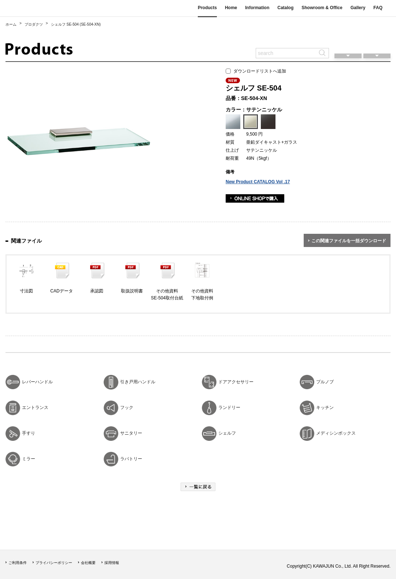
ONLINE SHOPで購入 (255, 198)
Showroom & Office (321, 7)
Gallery (358, 7)
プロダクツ (34, 24)
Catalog (285, 7)
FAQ (377, 7)
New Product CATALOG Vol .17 (258, 181)
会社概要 (88, 563)
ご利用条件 (17, 563)
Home (231, 7)
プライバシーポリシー (54, 563)
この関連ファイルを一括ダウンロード (348, 240)
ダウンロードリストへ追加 (256, 71)
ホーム (10, 24)
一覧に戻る (198, 487)
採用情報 (111, 563)
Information (257, 7)
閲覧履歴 (348, 42)
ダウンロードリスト (377, 42)
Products (207, 7)
